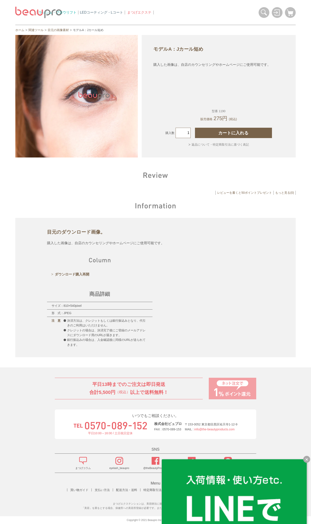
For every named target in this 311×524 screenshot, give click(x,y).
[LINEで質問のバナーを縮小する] (306, 459)
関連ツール (36, 30)
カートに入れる (233, 133)
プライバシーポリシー (201, 490)
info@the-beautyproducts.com (214, 429)
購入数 (169, 133)
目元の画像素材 (58, 30)
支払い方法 (102, 490)
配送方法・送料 (126, 490)
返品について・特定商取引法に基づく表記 (220, 144)
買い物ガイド (79, 490)
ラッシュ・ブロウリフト (98, 12)
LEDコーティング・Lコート (142, 12)
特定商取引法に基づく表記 (161, 490)
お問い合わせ (231, 490)
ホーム (19, 30)
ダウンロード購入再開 (72, 274)
